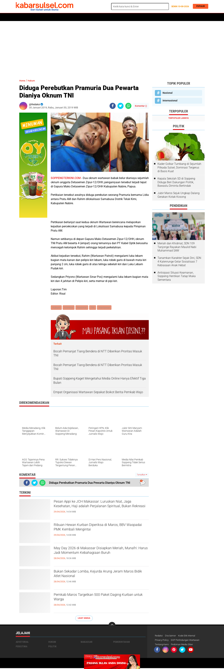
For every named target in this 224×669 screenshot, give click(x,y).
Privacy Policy (162, 640)
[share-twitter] (120, 106)
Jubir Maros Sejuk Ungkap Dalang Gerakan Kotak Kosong (179, 194)
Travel (155, 17)
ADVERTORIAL (118, 17)
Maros (133, 17)
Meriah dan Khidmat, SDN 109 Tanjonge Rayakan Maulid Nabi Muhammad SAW (177, 247)
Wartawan (106, 307)
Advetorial (22, 642)
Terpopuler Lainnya (178, 118)
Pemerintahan (121, 642)
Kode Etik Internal (188, 636)
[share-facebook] (113, 106)
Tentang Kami (162, 645)
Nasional (83, 307)
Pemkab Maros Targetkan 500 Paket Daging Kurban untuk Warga (97, 598)
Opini (144, 17)
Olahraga (85, 17)
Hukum (56, 17)
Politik (32, 17)
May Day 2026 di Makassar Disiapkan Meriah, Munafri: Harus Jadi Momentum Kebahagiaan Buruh (99, 554)
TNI (94, 307)
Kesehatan (101, 17)
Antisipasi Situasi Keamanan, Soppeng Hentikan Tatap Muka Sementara (177, 276)
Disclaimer (171, 636)
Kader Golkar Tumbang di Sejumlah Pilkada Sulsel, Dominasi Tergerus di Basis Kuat (179, 167)
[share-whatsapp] (128, 106)
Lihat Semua (84, 618)
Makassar (86, 642)
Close (88, 656)
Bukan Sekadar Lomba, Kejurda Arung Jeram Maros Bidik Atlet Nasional (98, 575)
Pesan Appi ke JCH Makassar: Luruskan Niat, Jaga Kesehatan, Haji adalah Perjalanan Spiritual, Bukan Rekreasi (98, 508)
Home (21, 17)
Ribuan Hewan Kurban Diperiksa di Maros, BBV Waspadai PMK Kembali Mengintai (100, 528)
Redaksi (159, 636)
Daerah (44, 17)
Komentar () (141, 106)
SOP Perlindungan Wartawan (188, 640)
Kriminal (69, 307)
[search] (140, 6)
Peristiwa (70, 17)
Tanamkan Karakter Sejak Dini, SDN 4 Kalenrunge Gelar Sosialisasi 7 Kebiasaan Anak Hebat (179, 261)
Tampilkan (142, 475)
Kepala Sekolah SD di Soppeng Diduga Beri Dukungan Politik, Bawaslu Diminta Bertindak (176, 182)
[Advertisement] (112, 48)
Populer (199, 6)
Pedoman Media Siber (184, 645)
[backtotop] (111, 625)
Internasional (170, 100)
